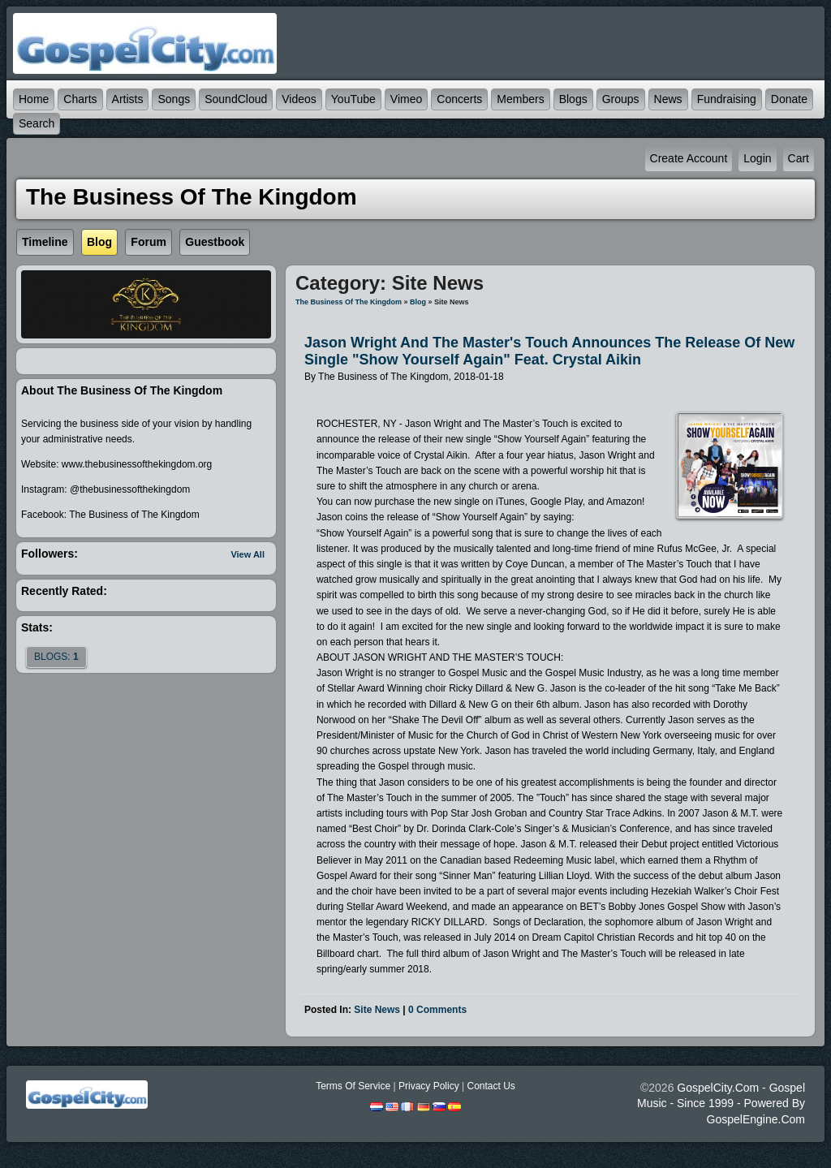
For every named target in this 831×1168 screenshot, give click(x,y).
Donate (789, 99)
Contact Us (491, 1086)
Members (520, 99)
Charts (80, 99)
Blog (418, 302)
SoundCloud (236, 99)
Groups (620, 99)
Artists (128, 99)
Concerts (459, 99)
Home (34, 99)
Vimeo (406, 99)
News (668, 99)
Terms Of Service (353, 1086)
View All (247, 554)
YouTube (353, 99)
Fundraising (726, 99)
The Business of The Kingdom (348, 302)
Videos (299, 99)
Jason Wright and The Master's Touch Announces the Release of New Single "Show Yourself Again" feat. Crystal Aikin (549, 351)
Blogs (573, 99)
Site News (377, 1009)
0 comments (437, 1009)
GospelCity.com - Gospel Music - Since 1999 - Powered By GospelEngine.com (721, 1103)
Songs (173, 99)
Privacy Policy (428, 1086)
